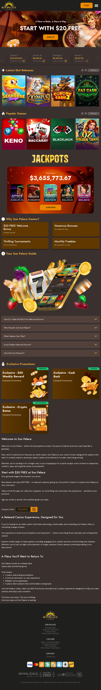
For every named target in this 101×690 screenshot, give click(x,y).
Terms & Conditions (50, 629)
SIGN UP (50, 37)
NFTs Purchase (50, 646)
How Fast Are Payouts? (14, 353)
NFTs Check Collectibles (50, 648)
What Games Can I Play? (14, 336)
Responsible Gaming (50, 633)
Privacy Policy (50, 631)
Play (86, 5)
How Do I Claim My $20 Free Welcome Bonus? (24, 319)
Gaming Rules (50, 628)
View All (94, 70)
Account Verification (50, 644)
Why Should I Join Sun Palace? (17, 327)
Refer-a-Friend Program (50, 642)
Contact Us (50, 656)
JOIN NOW (50, 207)
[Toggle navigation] (96, 5)
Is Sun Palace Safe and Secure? (17, 344)
